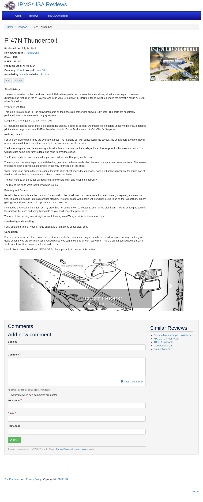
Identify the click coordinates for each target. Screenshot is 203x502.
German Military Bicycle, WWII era (172, 335)
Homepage (14, 426)
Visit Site (41, 70)
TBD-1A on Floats (163, 342)
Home (10, 27)
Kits (8, 80)
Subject (12, 341)
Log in (195, 491)
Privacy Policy (62, 449)
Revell (20, 70)
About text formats (132, 381)
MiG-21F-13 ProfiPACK (166, 338)
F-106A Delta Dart (163, 345)
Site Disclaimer (12, 479)
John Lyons (32, 52)
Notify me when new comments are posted (33, 395)
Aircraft (18, 80)
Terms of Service (81, 449)
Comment (13, 354)
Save (14, 440)
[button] (32, 285)
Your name (14, 400)
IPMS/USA (63, 479)
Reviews (22, 27)
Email (11, 413)
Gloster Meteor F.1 (164, 349)
